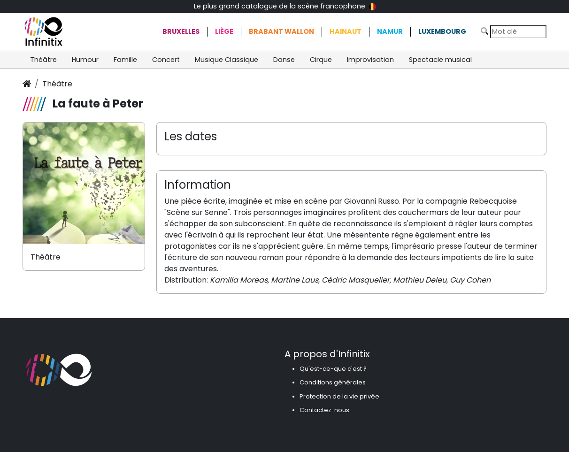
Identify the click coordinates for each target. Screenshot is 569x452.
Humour (85, 59)
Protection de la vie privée (339, 396)
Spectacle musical (440, 59)
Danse (284, 59)
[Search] (518, 31)
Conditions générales (333, 382)
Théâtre (43, 59)
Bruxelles (181, 31)
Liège (224, 31)
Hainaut (345, 31)
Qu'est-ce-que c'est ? (333, 369)
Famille (125, 59)
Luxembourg (442, 31)
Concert (166, 59)
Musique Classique (226, 59)
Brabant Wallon (281, 31)
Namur (390, 31)
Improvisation (370, 59)
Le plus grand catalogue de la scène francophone (285, 6)
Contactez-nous (324, 410)
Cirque (321, 59)
